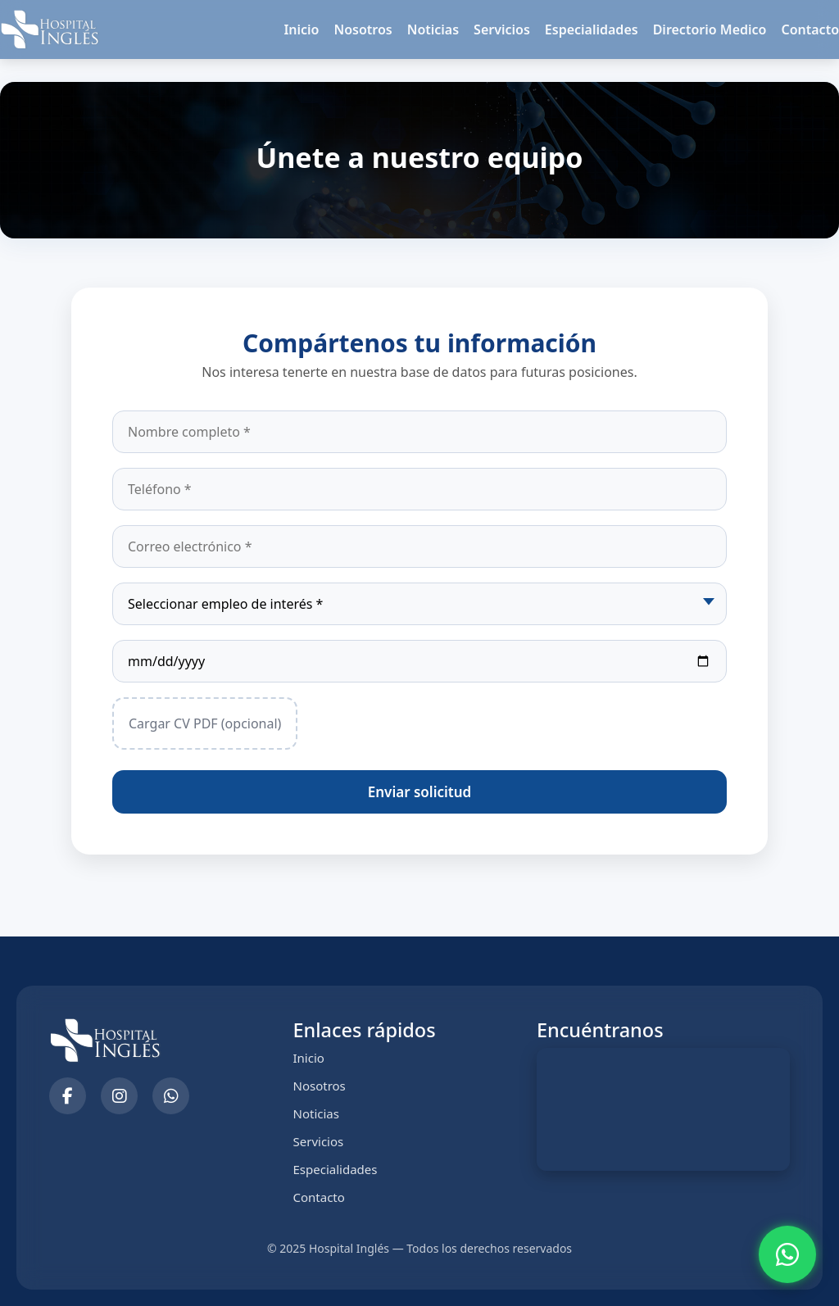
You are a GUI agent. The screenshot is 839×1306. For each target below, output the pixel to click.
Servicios (502, 29)
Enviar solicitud (419, 791)
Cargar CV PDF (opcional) (205, 723)
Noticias (433, 29)
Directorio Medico (710, 29)
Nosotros (363, 29)
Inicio (301, 29)
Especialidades (591, 29)
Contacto (810, 29)
